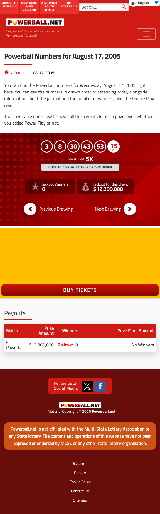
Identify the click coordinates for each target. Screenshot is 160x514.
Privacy (80, 472)
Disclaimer (80, 463)
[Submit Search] (124, 6)
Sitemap (80, 500)
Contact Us (80, 491)
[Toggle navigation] (146, 34)
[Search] (104, 7)
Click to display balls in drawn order (80, 167)
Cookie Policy (80, 482)
